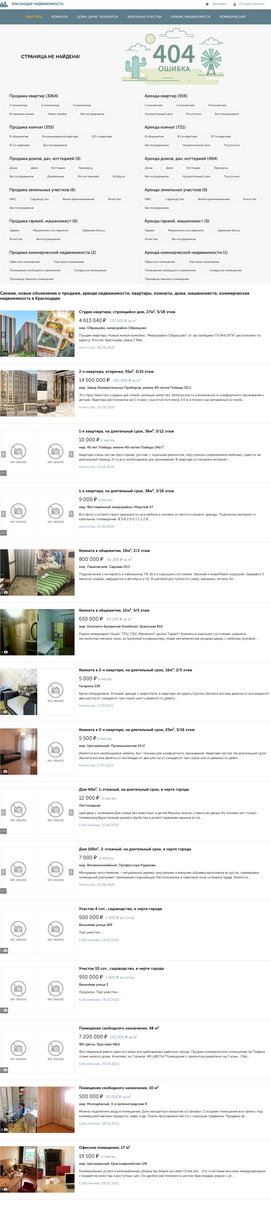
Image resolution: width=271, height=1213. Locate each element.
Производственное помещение (32, 288)
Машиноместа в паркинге (51, 239)
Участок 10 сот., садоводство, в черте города (121, 978)
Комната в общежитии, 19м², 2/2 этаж (114, 560)
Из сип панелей (90, 176)
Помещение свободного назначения (35, 280)
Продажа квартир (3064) (34, 96)
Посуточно (194, 114)
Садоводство (40, 208)
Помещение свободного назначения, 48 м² (119, 1038)
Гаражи (14, 239)
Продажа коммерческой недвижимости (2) (53, 262)
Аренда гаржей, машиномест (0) (177, 231)
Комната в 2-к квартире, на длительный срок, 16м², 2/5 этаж (135, 680)
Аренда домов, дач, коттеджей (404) (182, 168)
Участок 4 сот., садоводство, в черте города (120, 918)
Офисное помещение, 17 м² (104, 1157)
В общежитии (19, 136)
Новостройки (58, 114)
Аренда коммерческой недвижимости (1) (187, 262)
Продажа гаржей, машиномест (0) (44, 231)
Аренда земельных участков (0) (176, 199)
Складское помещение (91, 280)
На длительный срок (159, 114)
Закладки (215, 4)
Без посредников (94, 114)
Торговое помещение (69, 271)
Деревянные (56, 176)
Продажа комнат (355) (32, 128)
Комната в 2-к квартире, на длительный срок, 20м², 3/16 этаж (137, 739)
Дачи (34, 168)
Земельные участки (144, 16)
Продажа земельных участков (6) (43, 199)
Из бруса (16, 185)
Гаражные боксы (94, 239)
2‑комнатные (51, 105)
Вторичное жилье (22, 114)
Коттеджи (59, 168)
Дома (13, 168)
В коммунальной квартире (61, 136)
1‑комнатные (19, 105)
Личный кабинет (249, 4)
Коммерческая (232, 16)
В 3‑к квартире (20, 145)
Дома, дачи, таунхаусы (97, 16)
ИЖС (13, 208)
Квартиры (34, 16)
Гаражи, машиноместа (190, 16)
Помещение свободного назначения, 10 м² (119, 1098)
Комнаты (60, 16)
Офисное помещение (25, 271)
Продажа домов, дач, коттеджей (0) (46, 159)
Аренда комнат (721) (165, 128)
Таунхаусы (87, 168)
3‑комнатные (83, 105)
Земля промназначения (80, 208)
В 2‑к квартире (104, 136)
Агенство (116, 208)
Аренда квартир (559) (166, 96)
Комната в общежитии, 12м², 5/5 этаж (114, 620)
